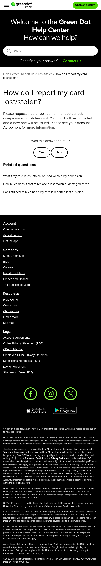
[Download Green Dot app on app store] (36, 411)
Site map (9, 322)
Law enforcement (14, 366)
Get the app (11, 241)
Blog (6, 261)
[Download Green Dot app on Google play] (65, 411)
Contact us (10, 305)
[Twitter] (70, 393)
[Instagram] (50, 393)
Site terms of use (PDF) (18, 372)
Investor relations (14, 273)
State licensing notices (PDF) (21, 360)
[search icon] (9, 51)
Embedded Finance (16, 279)
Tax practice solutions (17, 284)
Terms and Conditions (13, 452)
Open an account (14, 229)
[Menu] (6, 5)
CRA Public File (13, 349)
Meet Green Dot (13, 255)
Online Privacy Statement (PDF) (23, 343)
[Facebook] (30, 393)
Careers (8, 267)
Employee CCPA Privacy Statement (25, 355)
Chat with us (11, 311)
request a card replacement (36, 114)
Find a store (11, 317)
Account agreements (16, 337)
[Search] (51, 51)
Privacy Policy (58, 458)
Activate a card (12, 235)
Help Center (11, 299)
